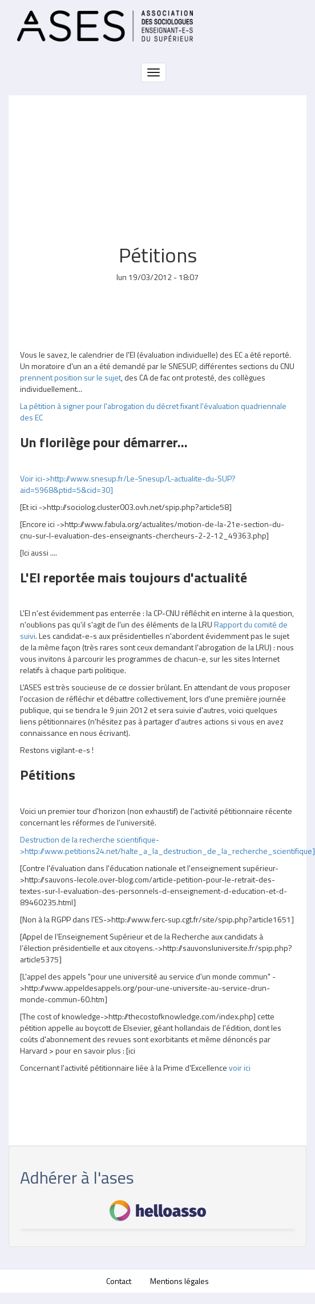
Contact (118, 1281)
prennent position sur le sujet (70, 377)
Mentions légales (179, 1281)
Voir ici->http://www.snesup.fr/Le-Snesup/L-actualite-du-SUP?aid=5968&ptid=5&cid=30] (128, 484)
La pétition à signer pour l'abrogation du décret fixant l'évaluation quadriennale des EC (153, 411)
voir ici (240, 1068)
